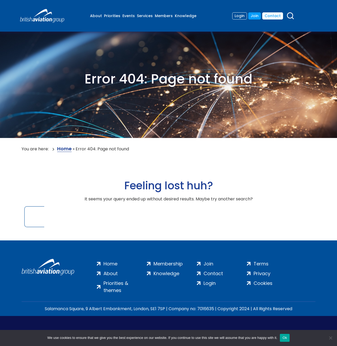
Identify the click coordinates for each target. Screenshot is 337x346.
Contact (273, 15)
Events (128, 15)
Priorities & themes (115, 287)
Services (145, 15)
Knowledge (185, 15)
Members (164, 15)
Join (255, 15)
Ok (285, 338)
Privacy (262, 273)
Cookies (263, 283)
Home (64, 149)
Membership (168, 263)
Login (240, 15)
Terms (261, 263)
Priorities (112, 15)
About (96, 15)
